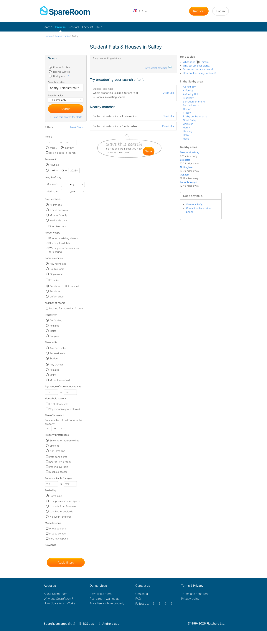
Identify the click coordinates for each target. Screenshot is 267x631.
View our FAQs (194, 204)
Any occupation (58, 348)
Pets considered (58, 456)
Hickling (187, 131)
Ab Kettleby (189, 86)
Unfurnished (57, 296)
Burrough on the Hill (194, 101)
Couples (54, 335)
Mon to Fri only (58, 215)
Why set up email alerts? (196, 65)
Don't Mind (56, 320)
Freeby (187, 112)
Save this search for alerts (65, 116)
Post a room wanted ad (104, 598)
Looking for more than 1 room (66, 308)
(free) (59, 623)
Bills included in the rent (62, 152)
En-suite (54, 280)
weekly (53, 147)
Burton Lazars (191, 105)
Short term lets (57, 226)
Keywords (50, 545)
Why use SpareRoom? (58, 598)
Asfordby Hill (190, 94)
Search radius (56, 95)
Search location (56, 82)
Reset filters (76, 127)
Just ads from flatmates (63, 506)
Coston (187, 108)
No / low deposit (58, 538)
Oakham (184, 174)
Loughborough (188, 181)
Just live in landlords (61, 511)
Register (199, 11)
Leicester (185, 159)
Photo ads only (57, 528)
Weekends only (58, 220)
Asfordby (188, 90)
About (55, 594)
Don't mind (56, 495)
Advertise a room (101, 594)
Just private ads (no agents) (65, 501)
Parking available (58, 466)
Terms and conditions (195, 594)
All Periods (56, 204)
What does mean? (196, 61)
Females (54, 325)
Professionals (57, 353)
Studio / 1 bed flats (59, 243)
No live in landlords (61, 516)
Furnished (55, 291)
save (148, 151)
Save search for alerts (158, 68)
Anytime (54, 164)
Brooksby (188, 97)
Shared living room (60, 461)
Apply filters (66, 562)
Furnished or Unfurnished (64, 286)
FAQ (138, 598)
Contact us (142, 594)
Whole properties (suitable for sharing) (64, 250)
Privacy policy (190, 598)
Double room (57, 268)
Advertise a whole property (107, 603)
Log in (220, 11)
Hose (186, 138)
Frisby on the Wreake (195, 116)
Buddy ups (61, 76)
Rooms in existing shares (63, 238)
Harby (186, 127)
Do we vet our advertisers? (198, 69)
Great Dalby (189, 120)
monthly (69, 147)
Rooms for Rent (61, 67)
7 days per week (59, 209)
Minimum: (52, 184)
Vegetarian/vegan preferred (64, 409)
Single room (56, 274)
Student (54, 358)
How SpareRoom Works (59, 603)
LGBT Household (58, 404)
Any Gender (56, 364)
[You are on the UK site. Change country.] (140, 11)
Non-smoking (57, 450)
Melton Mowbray (189, 152)
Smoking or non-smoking (64, 440)
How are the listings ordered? (199, 73)
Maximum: (52, 191)
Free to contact (57, 533)
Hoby (186, 134)
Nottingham (186, 167)
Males (53, 330)
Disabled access (58, 471)
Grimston (188, 123)
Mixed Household (60, 380)
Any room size (58, 263)
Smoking (55, 445)
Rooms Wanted (61, 71)
